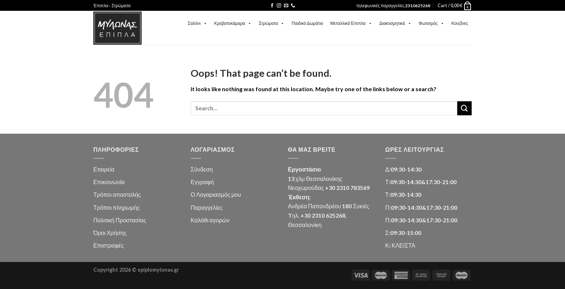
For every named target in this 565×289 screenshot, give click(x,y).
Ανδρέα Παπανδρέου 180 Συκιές (328, 206)
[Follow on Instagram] (279, 5)
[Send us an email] (286, 5)
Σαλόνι (197, 23)
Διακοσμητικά (395, 23)
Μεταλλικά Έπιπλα (351, 23)
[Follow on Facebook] (272, 5)
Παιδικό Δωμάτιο (307, 23)
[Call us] (293, 5)
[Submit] (464, 108)
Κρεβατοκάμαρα (233, 23)
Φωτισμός (431, 23)
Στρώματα (271, 23)
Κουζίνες (459, 23)
